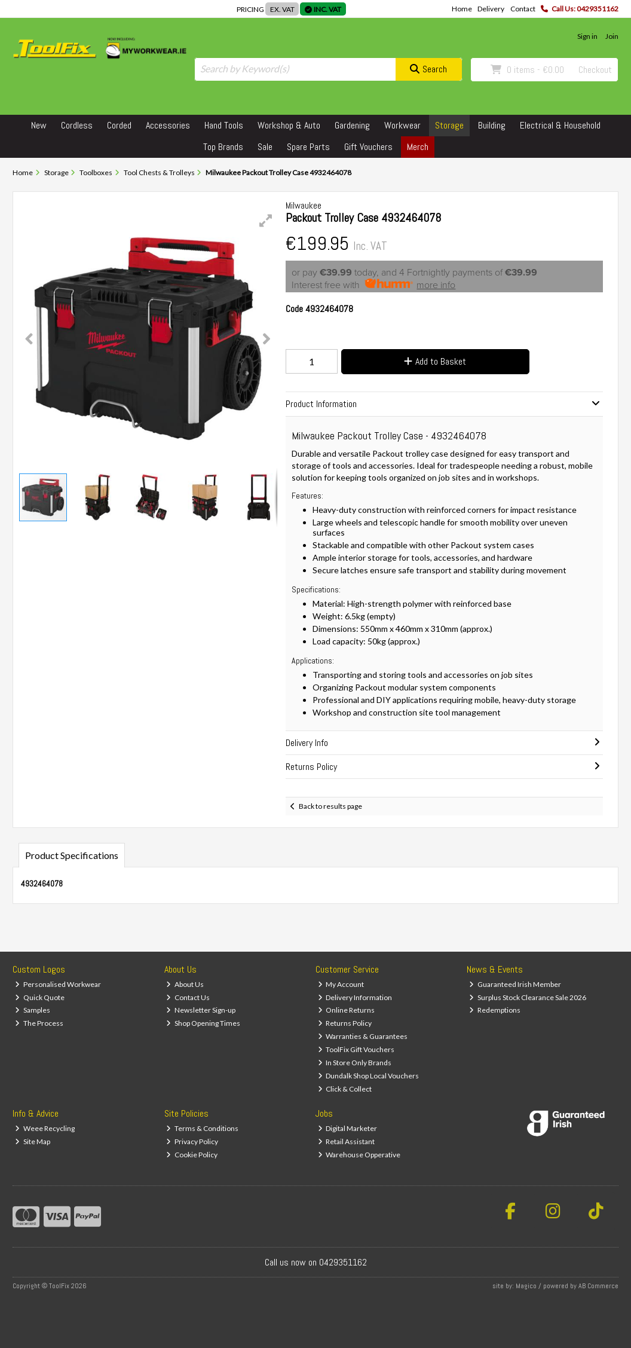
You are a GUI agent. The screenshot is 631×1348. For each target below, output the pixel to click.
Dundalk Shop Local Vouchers (368, 1075)
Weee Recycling (45, 1128)
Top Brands (223, 146)
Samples (32, 1009)
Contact (522, 8)
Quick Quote (40, 997)
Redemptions (494, 1009)
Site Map (32, 1141)
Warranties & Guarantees (363, 1036)
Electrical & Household (560, 125)
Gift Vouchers (368, 146)
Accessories (168, 125)
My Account (341, 984)
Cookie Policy (192, 1154)
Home (462, 8)
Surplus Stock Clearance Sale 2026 (527, 997)
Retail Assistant (346, 1141)
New (39, 125)
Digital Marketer (348, 1128)
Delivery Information (355, 997)
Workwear (402, 125)
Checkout (595, 69)
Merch (417, 146)
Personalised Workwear (58, 984)
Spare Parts (308, 146)
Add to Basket (435, 361)
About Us (185, 984)
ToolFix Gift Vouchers (356, 1049)
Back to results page (330, 806)
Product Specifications (71, 855)
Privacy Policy (192, 1141)
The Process (39, 1023)
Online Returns (346, 1009)
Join (611, 36)
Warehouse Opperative (359, 1154)
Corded (119, 125)
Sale (265, 146)
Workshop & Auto (289, 125)
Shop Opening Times (203, 1023)
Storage (449, 125)
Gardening (352, 125)
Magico (526, 1286)
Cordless (77, 125)
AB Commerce (598, 1286)
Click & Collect (345, 1088)
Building (492, 125)
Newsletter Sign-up (200, 1009)
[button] (265, 220)
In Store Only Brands (355, 1062)
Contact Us (188, 997)
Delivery (490, 8)
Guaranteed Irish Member (515, 984)
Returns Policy (345, 1023)
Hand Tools (223, 125)
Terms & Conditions (202, 1128)
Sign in (587, 36)
